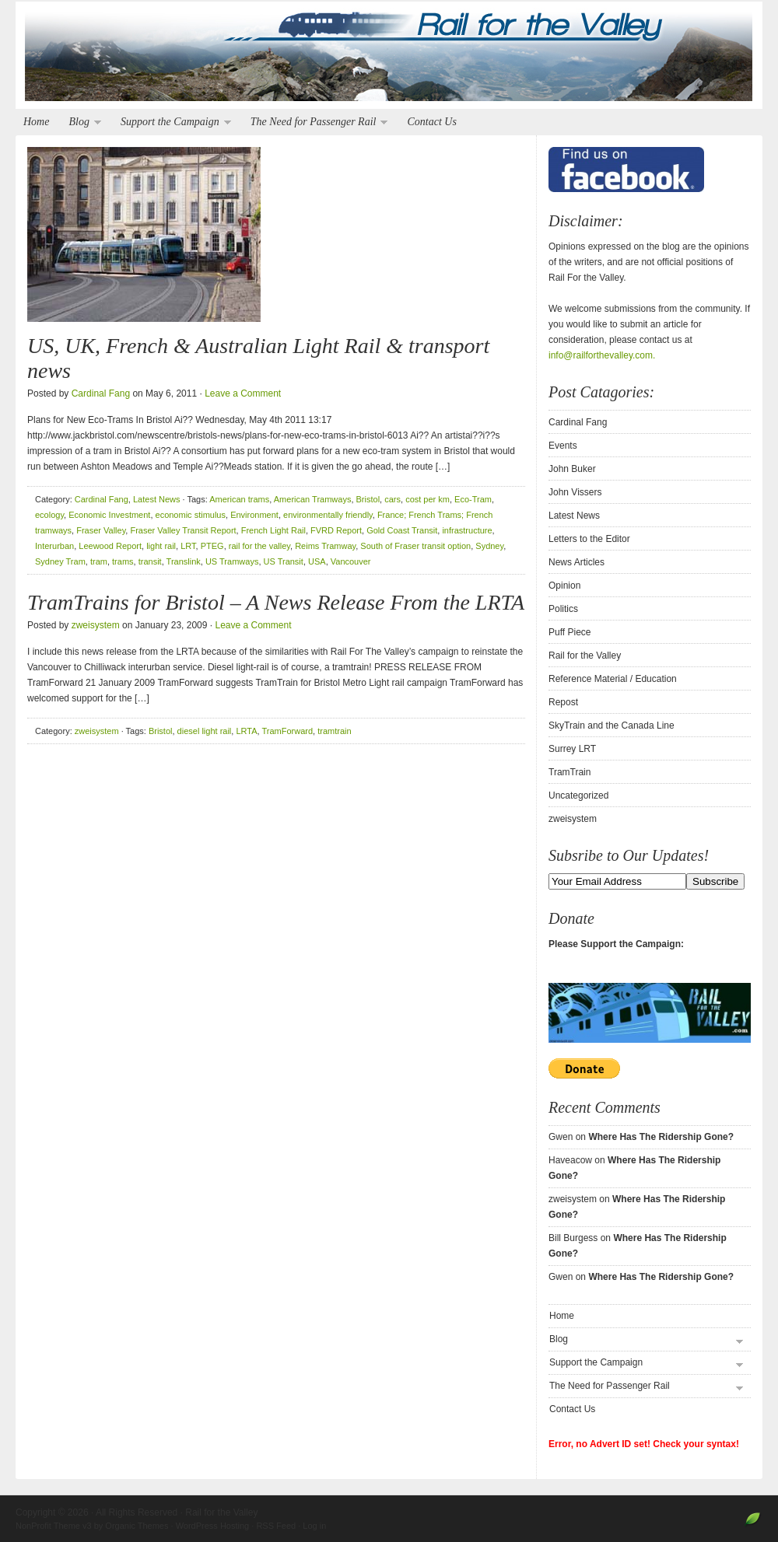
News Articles (576, 562)
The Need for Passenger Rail (315, 122)
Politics (563, 608)
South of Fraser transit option (415, 546)
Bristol (368, 499)
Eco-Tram (473, 499)
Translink (183, 561)
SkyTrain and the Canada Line (611, 725)
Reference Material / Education (612, 678)
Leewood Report (110, 546)
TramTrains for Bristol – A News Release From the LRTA (275, 602)
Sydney (489, 546)
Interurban (54, 546)
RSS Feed (276, 1525)
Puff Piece (569, 632)
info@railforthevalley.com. (601, 355)
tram (98, 561)
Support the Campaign (172, 122)
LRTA (246, 731)
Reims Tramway (325, 546)
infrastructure (467, 530)
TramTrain (569, 772)
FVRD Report (336, 530)
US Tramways (231, 561)
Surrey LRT (572, 748)
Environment (254, 514)
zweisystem (96, 625)
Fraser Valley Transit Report (183, 530)
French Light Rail (273, 530)
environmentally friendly (328, 514)
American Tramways (313, 499)
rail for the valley (259, 546)
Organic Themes (136, 1525)
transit (150, 561)
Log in (314, 1525)
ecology (49, 514)
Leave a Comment (243, 393)
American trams (239, 499)
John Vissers (574, 492)
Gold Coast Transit (401, 530)
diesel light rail (204, 731)
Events (562, 445)
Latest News (156, 499)
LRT (187, 546)
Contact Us (431, 122)
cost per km (427, 499)
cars (392, 499)
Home (36, 122)
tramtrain (334, 731)
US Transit (283, 561)
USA (317, 561)
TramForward (287, 731)
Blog (80, 122)
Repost (563, 702)
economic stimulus (191, 514)
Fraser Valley (100, 530)
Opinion (564, 585)
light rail (161, 546)
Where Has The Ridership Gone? (661, 1136)
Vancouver (351, 561)
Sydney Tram (60, 561)
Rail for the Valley (389, 56)
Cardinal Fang (101, 393)
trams (123, 561)
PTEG (212, 546)
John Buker (572, 468)
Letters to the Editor (589, 538)
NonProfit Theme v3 (54, 1525)
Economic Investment (109, 514)
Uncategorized (578, 795)
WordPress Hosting (213, 1525)
